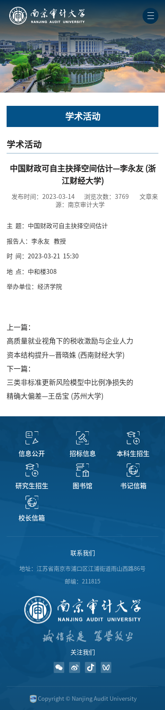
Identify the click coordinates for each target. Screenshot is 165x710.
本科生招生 (133, 453)
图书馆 (82, 485)
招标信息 (83, 453)
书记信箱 (133, 485)
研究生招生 (31, 485)
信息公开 (31, 453)
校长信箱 (31, 518)
